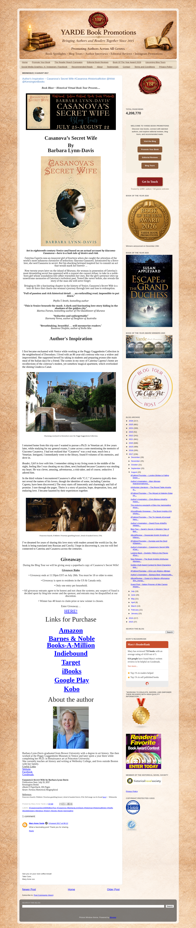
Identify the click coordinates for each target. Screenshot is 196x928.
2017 (131, 454)
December (135, 457)
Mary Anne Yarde (36, 823)
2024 (131, 428)
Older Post (113, 889)
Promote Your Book (41, 62)
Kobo (72, 689)
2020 (131, 443)
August (134, 472)
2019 (131, 447)
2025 (131, 424)
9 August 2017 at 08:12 (58, 823)
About (99, 67)
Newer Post (29, 889)
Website (26, 769)
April (133, 602)
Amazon (71, 630)
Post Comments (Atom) (43, 895)
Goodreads (28, 774)
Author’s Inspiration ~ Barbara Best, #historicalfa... (152, 575)
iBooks (72, 671)
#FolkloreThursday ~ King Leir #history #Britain (150, 571)
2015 (131, 622)
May (133, 599)
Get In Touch (150, 181)
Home (25, 62)
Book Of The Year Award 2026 (127, 62)
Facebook (27, 771)
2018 (131, 450)
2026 (131, 421)
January (134, 613)
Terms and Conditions (144, 67)
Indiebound (71, 653)
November (135, 461)
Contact (126, 67)
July (133, 591)
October (134, 465)
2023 (131, 432)
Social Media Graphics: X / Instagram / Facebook (44, 67)
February (135, 610)
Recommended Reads (82, 67)
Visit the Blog (150, 141)
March (134, 606)
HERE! (70, 611)
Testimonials (113, 67)
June (133, 595)
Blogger (113, 917)
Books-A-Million (71, 645)
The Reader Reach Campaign (69, 62)
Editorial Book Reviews (97, 62)
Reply (31, 831)
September (136, 468)
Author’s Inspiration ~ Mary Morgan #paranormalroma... (145, 482)
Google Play (71, 680)
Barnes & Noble (72, 638)
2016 (131, 618)
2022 (131, 436)
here (104, 797)
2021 (131, 439)
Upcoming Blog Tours (155, 62)
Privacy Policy (165, 67)
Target (70, 662)
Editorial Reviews (150, 157)
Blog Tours (150, 166)
